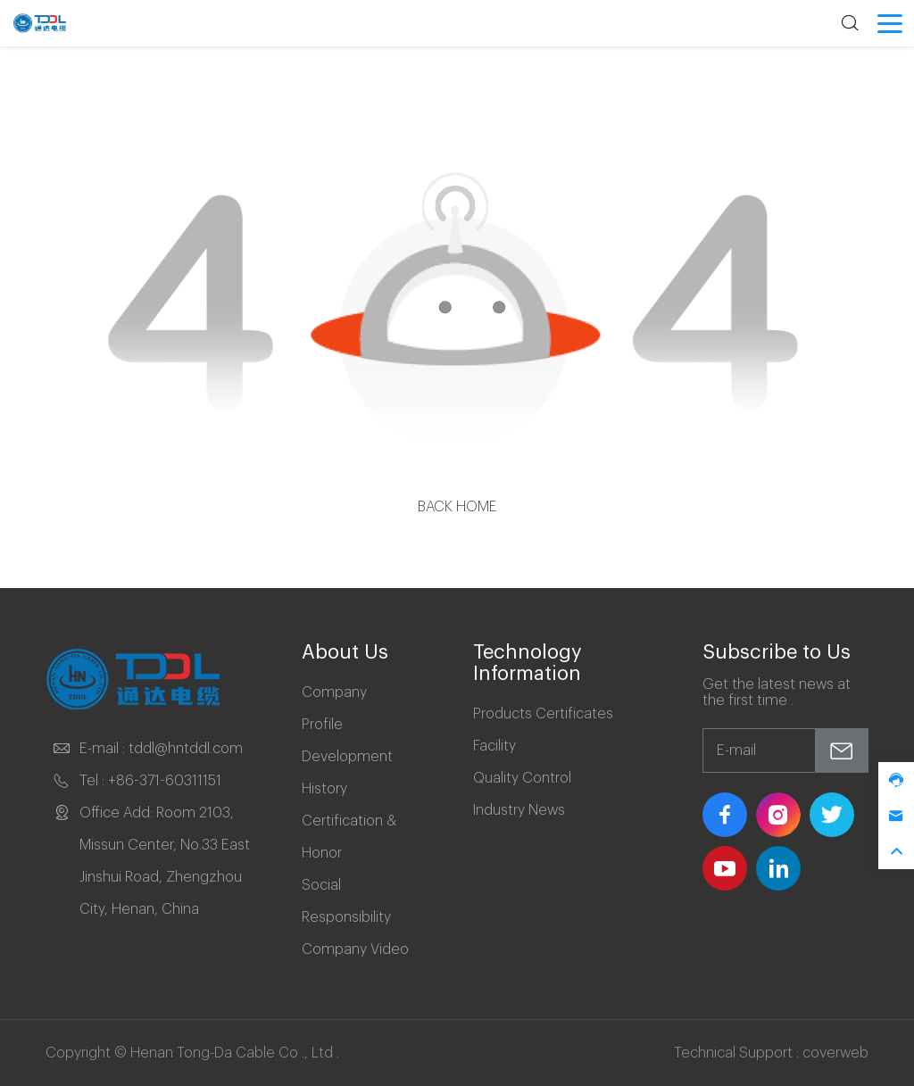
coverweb (835, 1053)
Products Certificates (543, 714)
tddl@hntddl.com (186, 749)
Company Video (355, 949)
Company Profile (334, 708)
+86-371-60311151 (164, 781)
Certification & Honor (349, 837)
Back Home (457, 507)
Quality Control (522, 778)
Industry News (519, 810)
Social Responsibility (346, 901)
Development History (347, 773)
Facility (494, 746)
